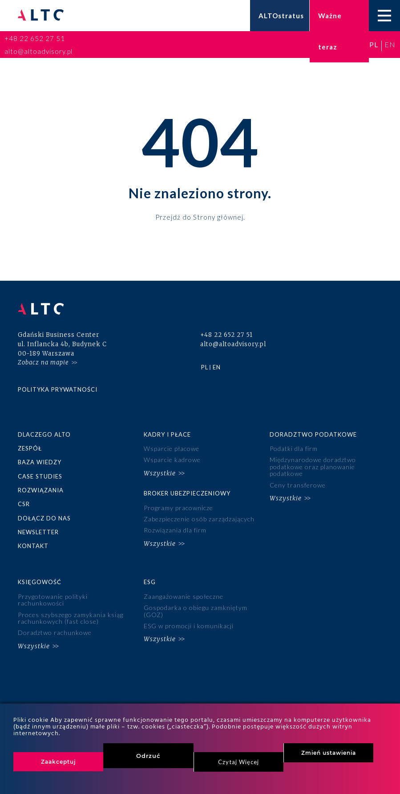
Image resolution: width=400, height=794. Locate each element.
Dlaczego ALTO (44, 434)
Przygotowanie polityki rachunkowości (53, 600)
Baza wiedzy (39, 462)
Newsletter (38, 532)
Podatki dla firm (294, 448)
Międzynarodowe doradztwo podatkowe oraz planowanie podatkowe (313, 466)
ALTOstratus (281, 16)
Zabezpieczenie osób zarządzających (199, 519)
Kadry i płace (167, 434)
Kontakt (33, 545)
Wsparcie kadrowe (172, 459)
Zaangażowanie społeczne (183, 596)
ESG (150, 581)
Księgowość (39, 581)
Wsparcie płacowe (171, 448)
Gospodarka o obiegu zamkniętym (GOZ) (195, 611)
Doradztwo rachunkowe (55, 632)
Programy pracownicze (178, 508)
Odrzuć (148, 755)
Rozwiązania (41, 490)
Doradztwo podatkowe (313, 434)
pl (373, 44)
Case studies (40, 476)
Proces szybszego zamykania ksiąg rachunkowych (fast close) (70, 618)
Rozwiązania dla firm (175, 530)
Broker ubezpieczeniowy (187, 493)
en (390, 44)
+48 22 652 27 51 (34, 38)
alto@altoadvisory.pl (38, 51)
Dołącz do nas (44, 518)
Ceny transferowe (298, 485)
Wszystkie (160, 473)
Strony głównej (218, 217)
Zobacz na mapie (43, 362)
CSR (24, 504)
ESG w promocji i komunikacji (189, 626)
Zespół (30, 448)
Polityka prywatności (57, 389)
